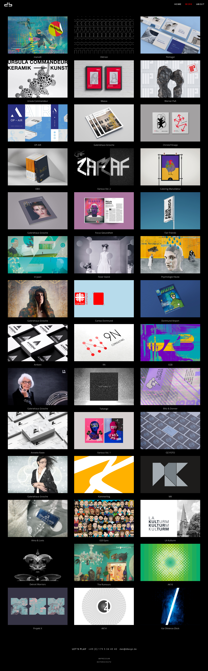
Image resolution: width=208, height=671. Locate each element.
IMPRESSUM (104, 659)
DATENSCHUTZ (104, 662)
